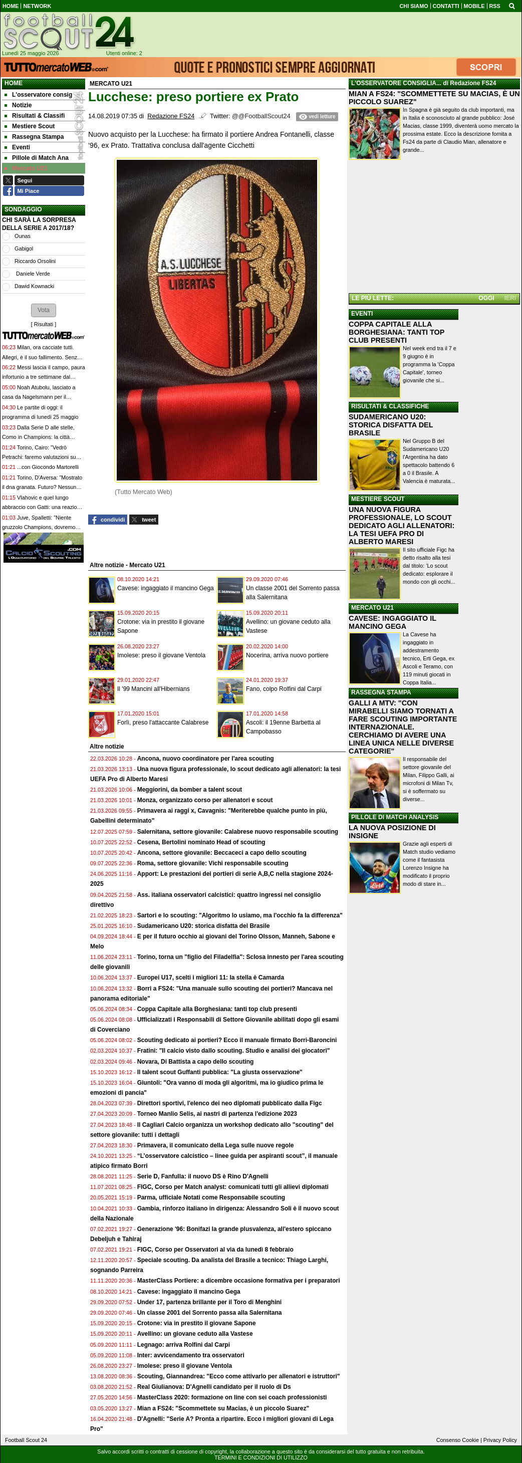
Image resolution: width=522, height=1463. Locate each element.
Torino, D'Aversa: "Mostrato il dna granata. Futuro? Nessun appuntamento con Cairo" (42, 487)
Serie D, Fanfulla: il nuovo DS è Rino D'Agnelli (203, 1176)
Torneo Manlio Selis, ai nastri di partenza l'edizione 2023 (217, 1113)
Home (14, 83)
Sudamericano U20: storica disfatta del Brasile (203, 925)
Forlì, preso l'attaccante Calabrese (162, 722)
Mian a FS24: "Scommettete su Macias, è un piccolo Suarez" (223, 1408)
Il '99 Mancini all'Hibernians (153, 688)
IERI (510, 298)
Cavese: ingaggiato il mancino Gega (165, 588)
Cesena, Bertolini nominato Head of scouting (201, 842)
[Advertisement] (434, 227)
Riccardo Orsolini (35, 261)
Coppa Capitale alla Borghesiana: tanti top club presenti (217, 1009)
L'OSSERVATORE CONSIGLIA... (396, 83)
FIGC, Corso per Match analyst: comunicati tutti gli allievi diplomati (233, 1186)
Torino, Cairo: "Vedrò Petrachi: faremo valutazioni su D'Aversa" (39, 457)
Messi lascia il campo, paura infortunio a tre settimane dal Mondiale (43, 377)
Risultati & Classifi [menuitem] (35, 115)
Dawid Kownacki (34, 286)
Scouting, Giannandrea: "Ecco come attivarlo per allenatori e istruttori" (238, 1376)
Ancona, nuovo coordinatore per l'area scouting (205, 758)
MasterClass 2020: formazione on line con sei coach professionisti (232, 1397)
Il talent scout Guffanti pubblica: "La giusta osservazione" (220, 1072)
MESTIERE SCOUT (378, 499)
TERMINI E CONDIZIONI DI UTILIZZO (261, 1457)
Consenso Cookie (457, 1440)
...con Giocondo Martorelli (48, 467)
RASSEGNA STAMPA (381, 692)
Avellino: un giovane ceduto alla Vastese (195, 1333)
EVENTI (362, 313)
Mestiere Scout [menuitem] (30, 126)
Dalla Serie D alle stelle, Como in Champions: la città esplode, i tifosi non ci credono (38, 437)
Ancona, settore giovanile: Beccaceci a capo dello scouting (222, 852)
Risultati (43, 324)
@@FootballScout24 (261, 116)
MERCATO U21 (372, 607)
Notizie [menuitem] (18, 105)
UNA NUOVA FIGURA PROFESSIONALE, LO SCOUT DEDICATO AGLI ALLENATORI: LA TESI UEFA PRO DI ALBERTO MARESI (401, 526)
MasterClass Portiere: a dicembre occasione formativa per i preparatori (238, 1280)
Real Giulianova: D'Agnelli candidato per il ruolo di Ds (214, 1386)
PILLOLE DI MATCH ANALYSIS (394, 817)
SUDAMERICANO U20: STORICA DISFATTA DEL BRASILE (391, 425)
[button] (43, 310)
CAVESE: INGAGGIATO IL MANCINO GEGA (392, 622)
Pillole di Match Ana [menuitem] (37, 157)
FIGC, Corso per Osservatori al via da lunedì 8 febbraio (215, 1249)
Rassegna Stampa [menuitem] (34, 136)
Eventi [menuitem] (17, 147)
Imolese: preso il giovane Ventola (161, 655)
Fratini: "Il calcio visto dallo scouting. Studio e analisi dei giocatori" (233, 1050)
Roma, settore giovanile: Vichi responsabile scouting (213, 863)
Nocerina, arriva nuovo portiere (287, 655)
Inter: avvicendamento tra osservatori (190, 1355)
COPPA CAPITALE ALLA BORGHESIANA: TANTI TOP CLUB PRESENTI (396, 332)
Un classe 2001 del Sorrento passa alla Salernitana (209, 1312)
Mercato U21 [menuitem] (26, 168)
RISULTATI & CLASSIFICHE (390, 406)
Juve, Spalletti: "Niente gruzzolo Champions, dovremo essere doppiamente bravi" (38, 527)
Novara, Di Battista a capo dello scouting (195, 1061)
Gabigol (24, 249)
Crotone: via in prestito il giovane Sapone (196, 1323)
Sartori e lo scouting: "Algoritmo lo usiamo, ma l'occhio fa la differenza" (240, 915)
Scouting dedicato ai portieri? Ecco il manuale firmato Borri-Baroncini (237, 1040)
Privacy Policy (500, 1440)
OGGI (486, 298)
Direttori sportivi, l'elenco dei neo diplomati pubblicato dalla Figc (229, 1103)
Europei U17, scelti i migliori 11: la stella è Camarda (210, 977)
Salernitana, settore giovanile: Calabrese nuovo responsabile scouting (237, 831)
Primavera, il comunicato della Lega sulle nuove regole (215, 1145)
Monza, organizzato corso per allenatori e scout (205, 800)
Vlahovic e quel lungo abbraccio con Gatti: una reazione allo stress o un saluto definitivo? (42, 507)
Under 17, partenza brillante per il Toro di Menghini (209, 1302)
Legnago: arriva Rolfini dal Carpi (183, 1344)
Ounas (23, 236)
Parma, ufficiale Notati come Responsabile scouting (211, 1197)
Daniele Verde (32, 274)
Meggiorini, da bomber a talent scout (189, 789)
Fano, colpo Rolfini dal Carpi (284, 688)
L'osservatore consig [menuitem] (38, 94)
